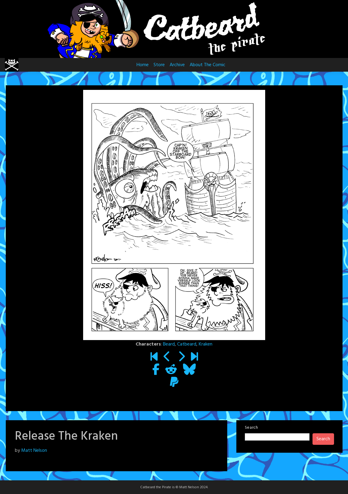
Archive (177, 65)
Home (143, 65)
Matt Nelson (34, 451)
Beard (169, 344)
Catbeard (186, 344)
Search (251, 427)
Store (159, 65)
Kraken (205, 344)
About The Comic (207, 65)
